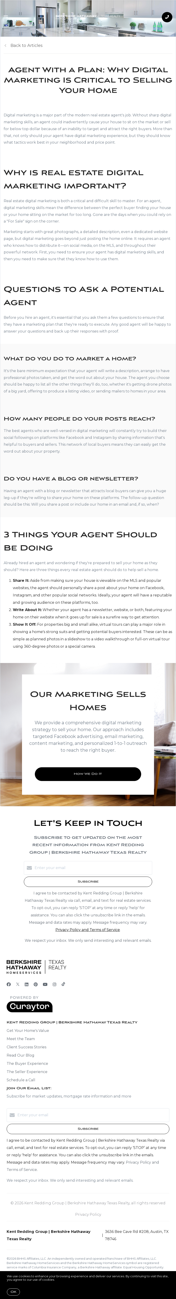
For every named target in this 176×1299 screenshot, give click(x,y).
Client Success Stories (26, 1047)
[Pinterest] (36, 984)
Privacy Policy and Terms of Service (87, 930)
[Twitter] (17, 984)
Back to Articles (27, 45)
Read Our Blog (20, 1055)
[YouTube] (45, 984)
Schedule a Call (21, 1080)
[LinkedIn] (26, 984)
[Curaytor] (29, 1011)
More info (62, 1279)
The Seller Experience (27, 1072)
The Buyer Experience (27, 1063)
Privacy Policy (88, 1214)
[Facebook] (9, 984)
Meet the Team (21, 1039)
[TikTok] (63, 984)
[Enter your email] (93, 868)
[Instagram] (54, 984)
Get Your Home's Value (28, 1030)
